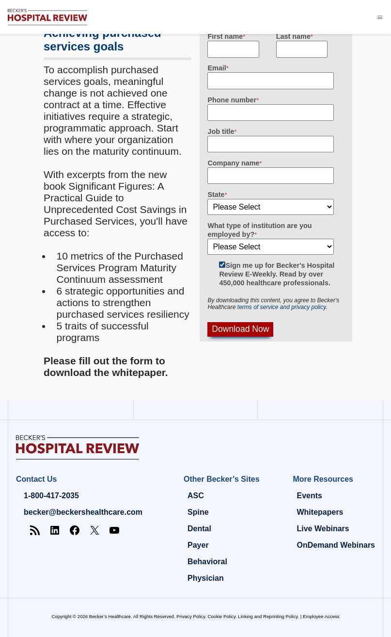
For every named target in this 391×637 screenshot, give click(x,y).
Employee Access (321, 616)
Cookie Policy (221, 616)
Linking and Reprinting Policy (267, 616)
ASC (196, 495)
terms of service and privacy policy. (282, 307)
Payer (198, 545)
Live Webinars (323, 528)
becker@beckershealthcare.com (83, 512)
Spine (198, 512)
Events (309, 495)
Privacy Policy (190, 616)
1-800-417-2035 (51, 495)
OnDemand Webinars (336, 545)
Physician (206, 578)
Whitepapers (320, 512)
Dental (199, 528)
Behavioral (207, 561)
